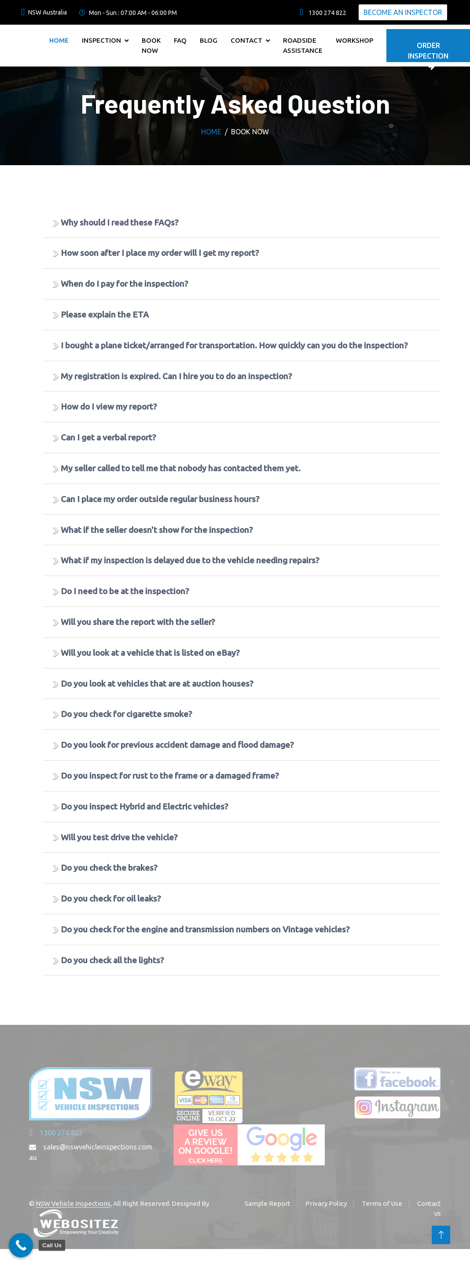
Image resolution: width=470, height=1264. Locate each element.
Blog (208, 40)
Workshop (354, 40)
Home (59, 40)
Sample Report (267, 1203)
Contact (246, 40)
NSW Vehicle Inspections (73, 1203)
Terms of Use (382, 1203)
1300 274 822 (56, 1133)
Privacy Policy (326, 1203)
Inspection (101, 40)
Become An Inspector (403, 12)
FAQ (180, 40)
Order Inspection (428, 51)
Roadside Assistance (303, 45)
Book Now (151, 45)
